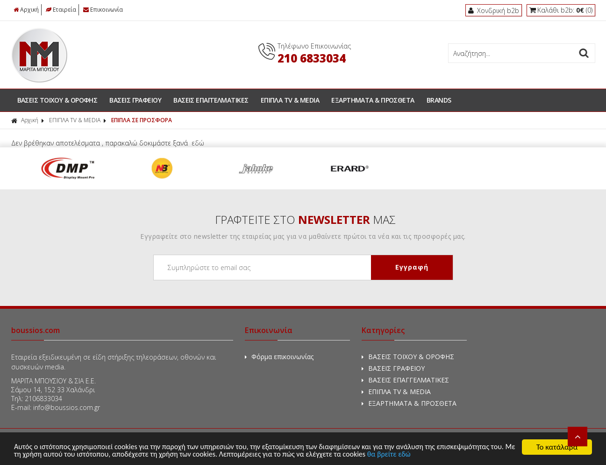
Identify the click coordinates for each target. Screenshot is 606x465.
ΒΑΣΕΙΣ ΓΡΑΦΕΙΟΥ (135, 100)
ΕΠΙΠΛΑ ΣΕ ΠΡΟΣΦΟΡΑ (141, 120)
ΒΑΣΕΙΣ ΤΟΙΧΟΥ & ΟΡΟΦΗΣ (57, 100)
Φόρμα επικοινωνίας (279, 356)
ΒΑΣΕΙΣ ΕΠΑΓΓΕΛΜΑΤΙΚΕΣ (210, 100)
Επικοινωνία (103, 10)
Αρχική (26, 10)
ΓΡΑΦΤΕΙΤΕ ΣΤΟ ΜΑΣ (305, 219)
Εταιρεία (61, 10)
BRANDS (439, 100)
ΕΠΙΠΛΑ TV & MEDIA (290, 100)
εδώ (198, 143)
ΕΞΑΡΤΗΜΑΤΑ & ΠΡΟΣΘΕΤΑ (372, 100)
